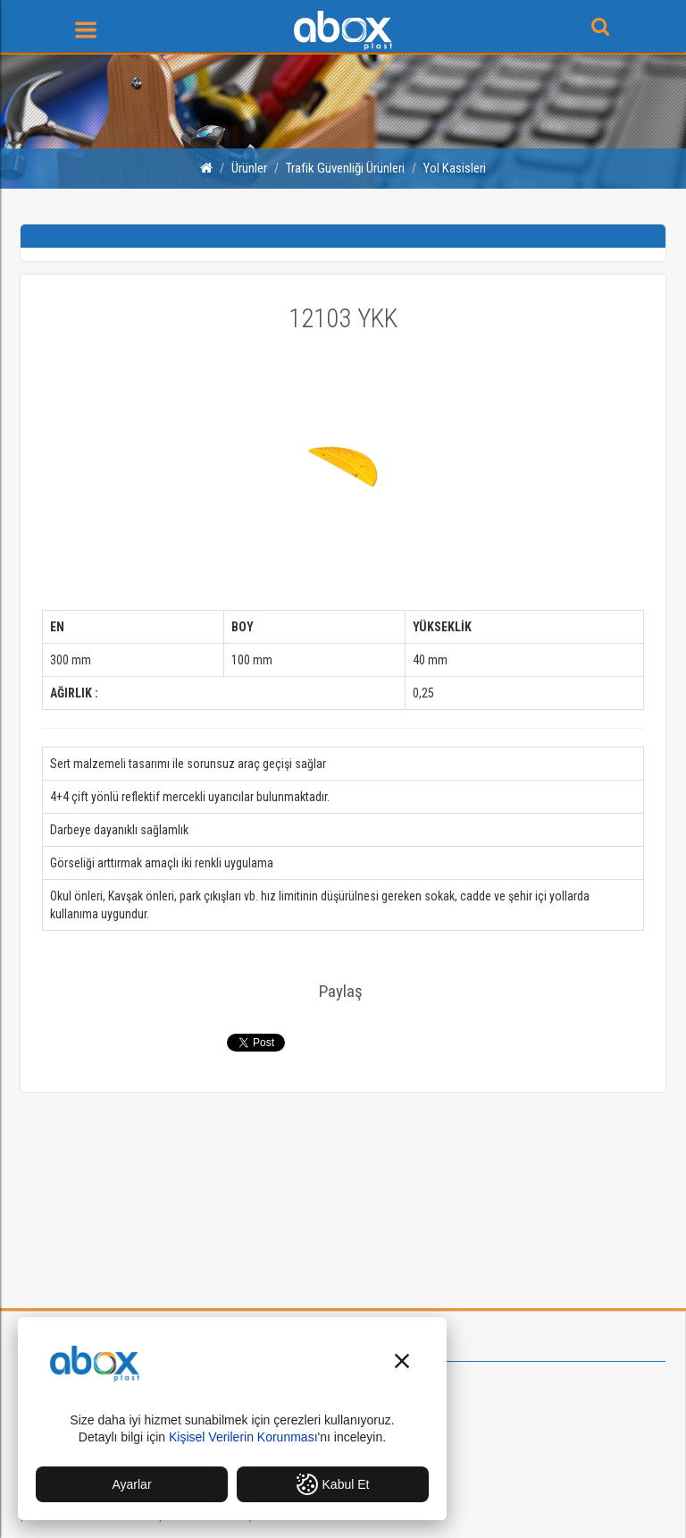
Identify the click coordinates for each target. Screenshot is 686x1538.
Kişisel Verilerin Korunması (243, 1437)
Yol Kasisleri (454, 168)
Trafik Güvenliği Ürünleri (345, 168)
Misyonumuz (398, 1412)
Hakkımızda (396, 1376)
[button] (401, 1363)
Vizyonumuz (397, 1394)
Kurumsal (381, 1344)
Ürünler (249, 168)
